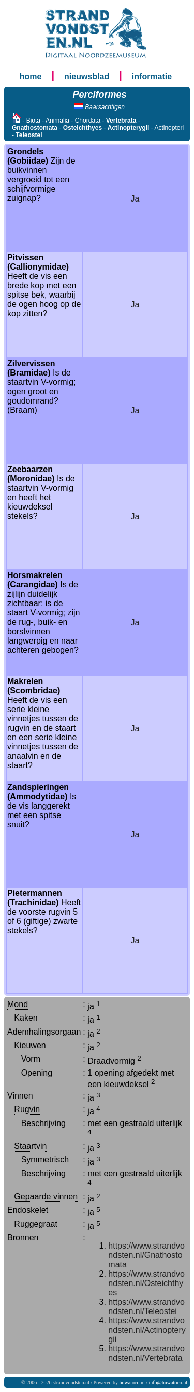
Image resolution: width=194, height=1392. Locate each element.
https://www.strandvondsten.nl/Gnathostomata (146, 1255)
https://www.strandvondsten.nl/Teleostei (146, 1306)
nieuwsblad (86, 76)
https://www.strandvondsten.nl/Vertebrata (146, 1353)
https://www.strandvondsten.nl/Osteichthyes (146, 1283)
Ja (135, 198)
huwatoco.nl (132, 1382)
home (31, 76)
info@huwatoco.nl (168, 1382)
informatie (152, 76)
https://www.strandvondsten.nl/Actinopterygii (146, 1330)
